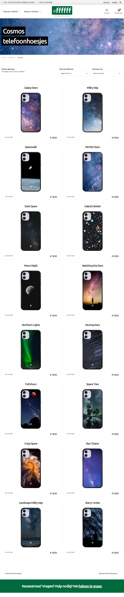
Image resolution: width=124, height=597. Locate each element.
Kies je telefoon (66, 69)
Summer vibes (97, 491)
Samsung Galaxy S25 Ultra (60, 501)
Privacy (4, 530)
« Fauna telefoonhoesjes (13, 455)
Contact (15, 500)
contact (114, 2)
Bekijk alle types (58, 515)
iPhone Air (56, 495)
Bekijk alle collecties (100, 513)
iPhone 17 (56, 491)
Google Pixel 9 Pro (59, 511)
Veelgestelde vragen (19, 491)
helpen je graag (90, 467)
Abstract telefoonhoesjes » (108, 455)
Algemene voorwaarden (18, 530)
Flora (94, 500)
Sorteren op (97, 69)
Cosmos (21, 57)
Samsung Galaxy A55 (60, 507)
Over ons (15, 495)
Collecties (11, 57)
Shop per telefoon (31, 11)
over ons (106, 2)
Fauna (94, 504)
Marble (95, 495)
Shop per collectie (10, 11)
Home (4, 57)
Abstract (95, 508)
